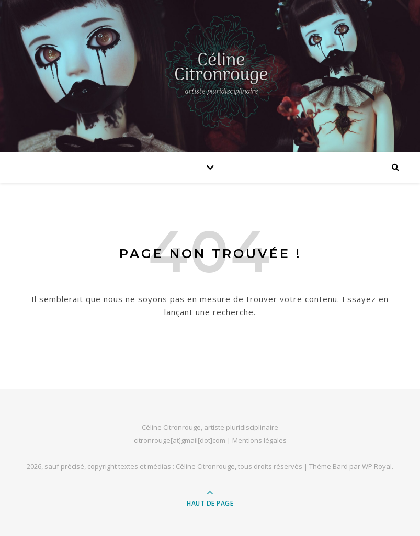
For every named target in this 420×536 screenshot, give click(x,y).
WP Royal (377, 466)
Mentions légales (259, 440)
